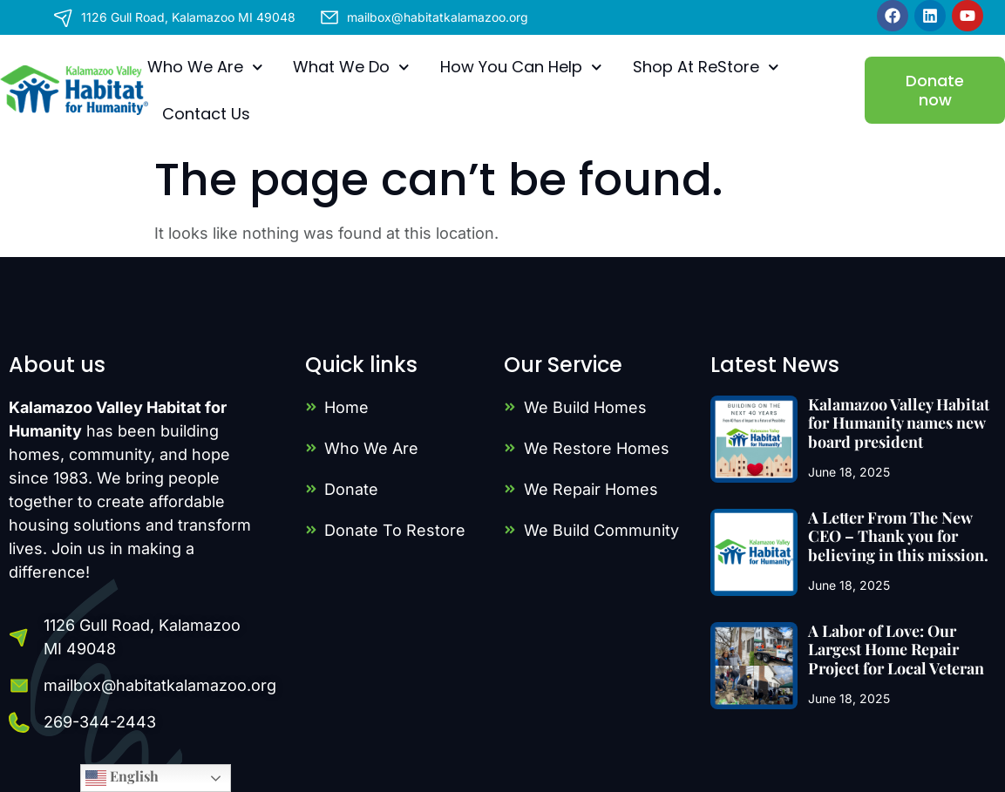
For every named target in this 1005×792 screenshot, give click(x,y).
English (122, 778)
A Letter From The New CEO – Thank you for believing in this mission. (898, 536)
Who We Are (205, 67)
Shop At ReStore (706, 67)
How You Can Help (521, 67)
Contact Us (206, 114)
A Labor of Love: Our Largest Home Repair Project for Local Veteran (896, 649)
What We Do (351, 67)
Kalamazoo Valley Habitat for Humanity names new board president (898, 423)
